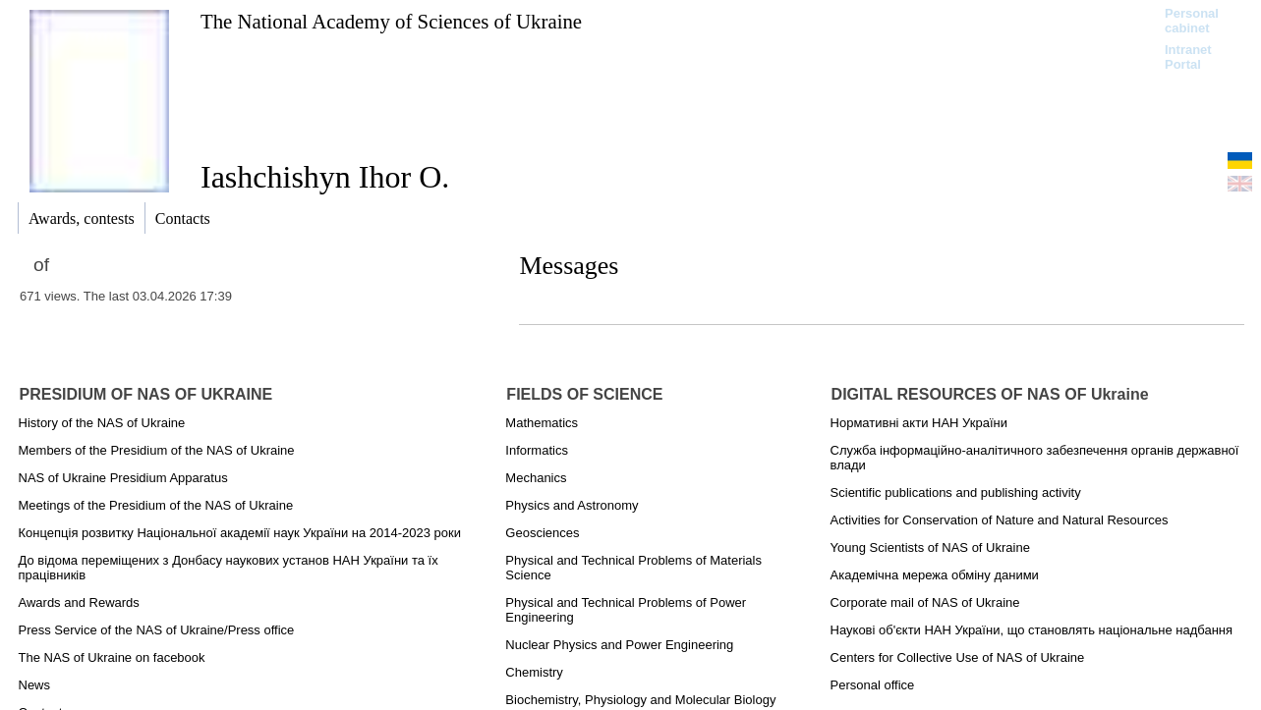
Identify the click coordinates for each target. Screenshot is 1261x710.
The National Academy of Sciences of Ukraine (391, 21)
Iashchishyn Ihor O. (325, 176)
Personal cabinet (1192, 20)
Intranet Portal (1188, 57)
